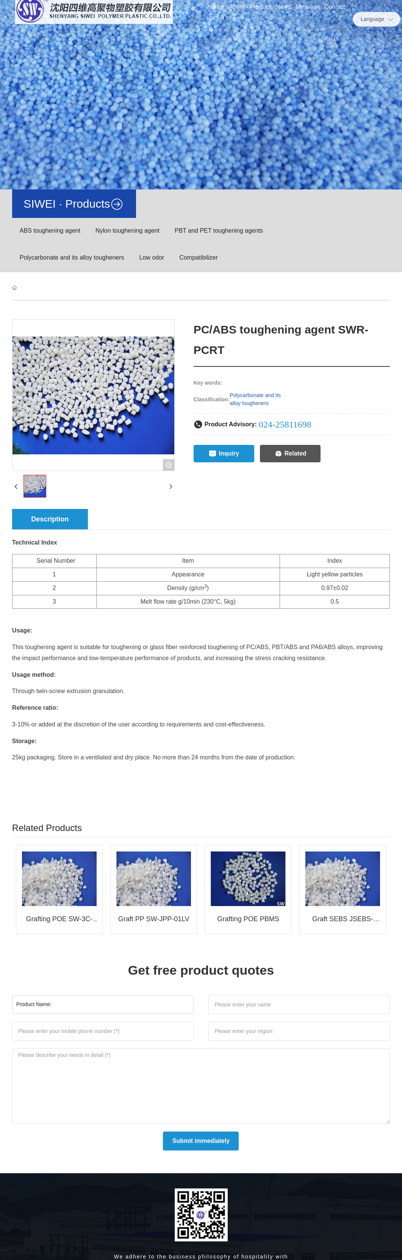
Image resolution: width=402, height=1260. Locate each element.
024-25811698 (285, 424)
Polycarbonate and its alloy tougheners (72, 257)
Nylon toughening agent (127, 230)
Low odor (151, 257)
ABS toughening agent (50, 230)
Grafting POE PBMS (248, 919)
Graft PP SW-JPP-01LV (153, 919)
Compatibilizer (198, 257)
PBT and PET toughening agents (219, 230)
